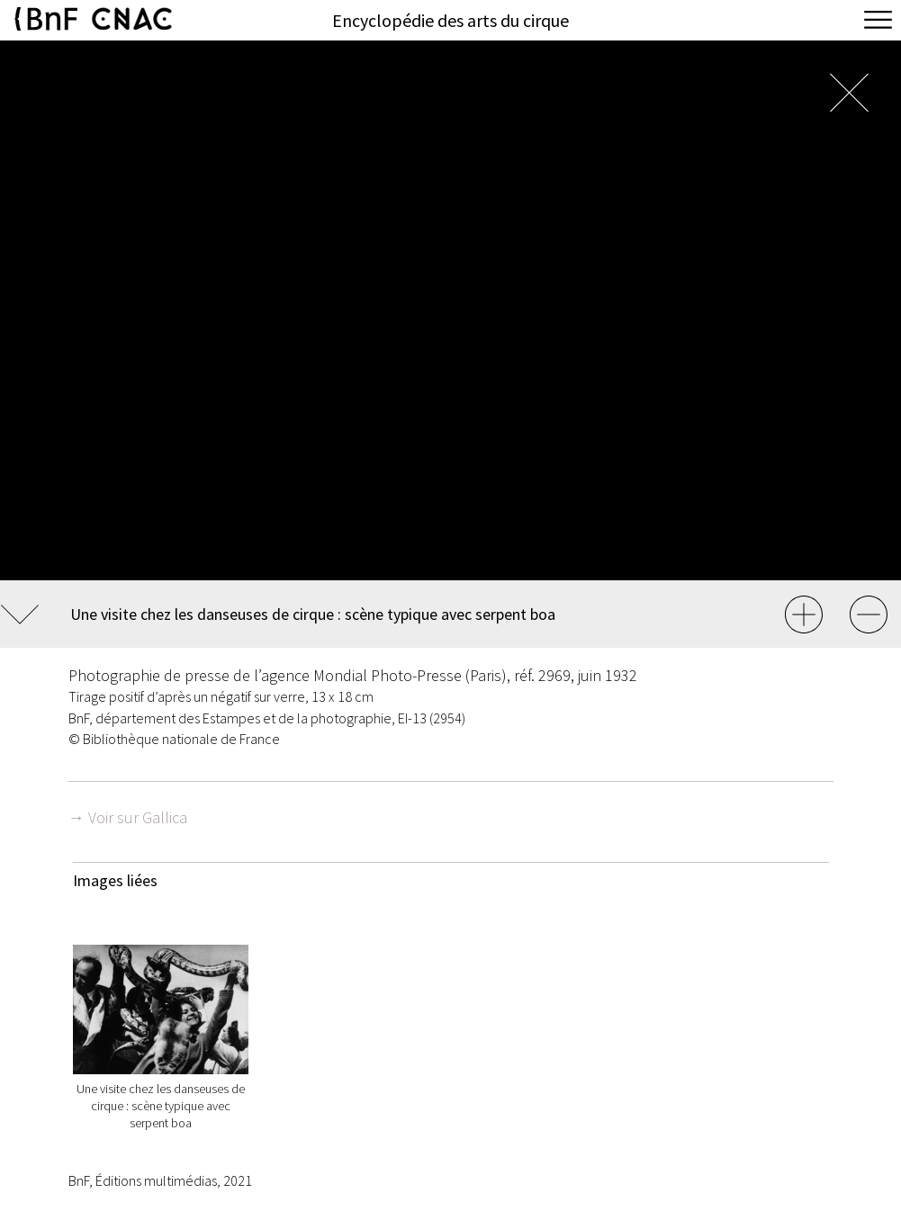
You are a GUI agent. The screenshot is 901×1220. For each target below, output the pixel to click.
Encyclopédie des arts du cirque (450, 20)
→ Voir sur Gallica (127, 817)
